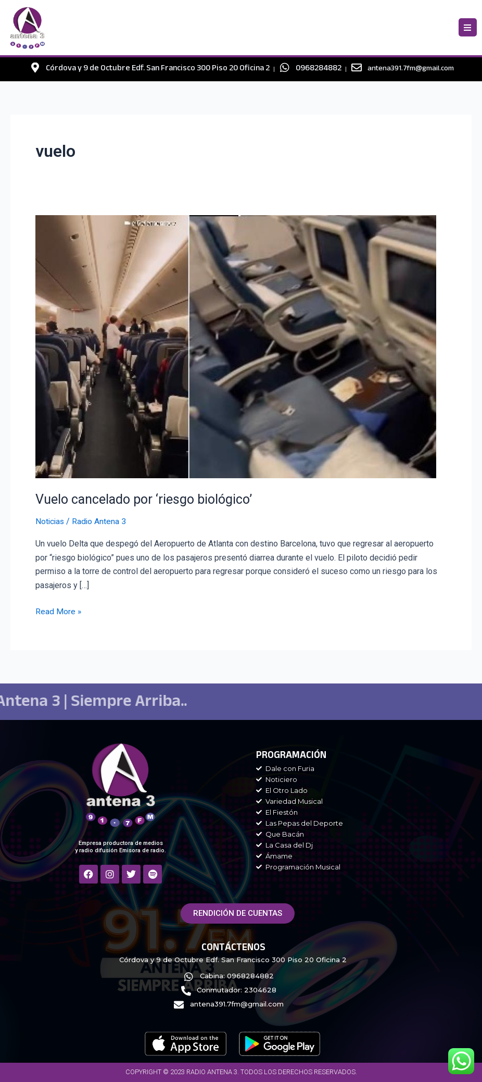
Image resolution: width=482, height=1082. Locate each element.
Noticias (50, 521)
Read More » (58, 610)
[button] (468, 27)
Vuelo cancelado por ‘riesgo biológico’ (147, 499)
